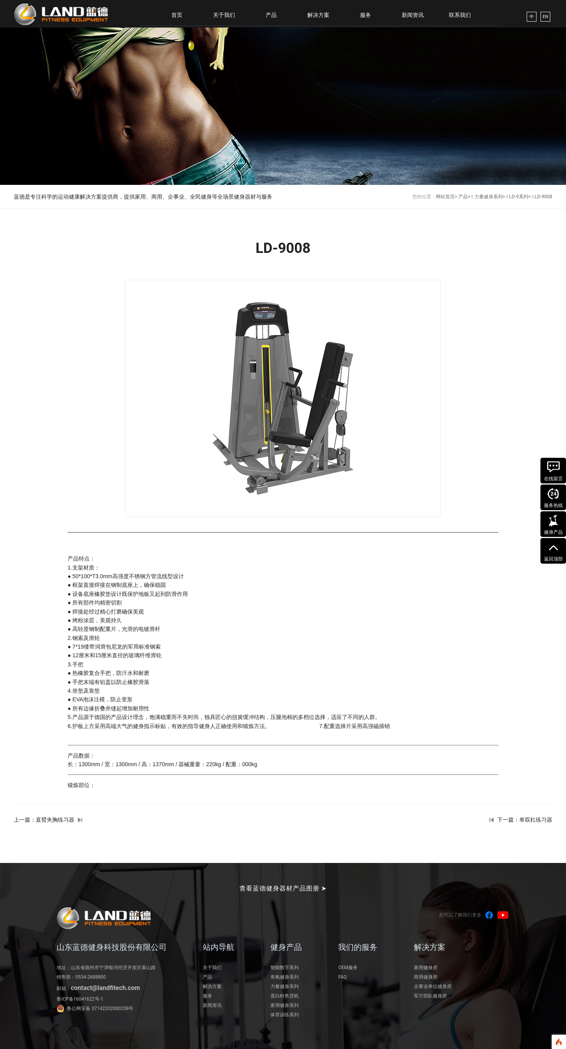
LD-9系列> (520, 196)
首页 (176, 15)
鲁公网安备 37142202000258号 (100, 1008)
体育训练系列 (284, 1015)
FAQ (342, 977)
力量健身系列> (489, 196)
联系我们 (460, 15)
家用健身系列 (284, 1005)
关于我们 (224, 15)
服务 (365, 15)
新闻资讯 (413, 15)
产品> (464, 196)
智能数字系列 (284, 967)
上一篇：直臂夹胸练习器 (44, 820)
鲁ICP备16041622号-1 (80, 999)
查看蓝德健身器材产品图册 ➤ (283, 888)
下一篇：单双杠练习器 (524, 820)
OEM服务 (348, 967)
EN (545, 16)
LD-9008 (543, 196)
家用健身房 (425, 967)
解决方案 (318, 15)
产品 (271, 15)
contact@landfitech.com (105, 988)
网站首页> (446, 196)
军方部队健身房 (430, 996)
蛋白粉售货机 (284, 996)
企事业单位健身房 (433, 986)
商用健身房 (425, 977)
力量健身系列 (284, 986)
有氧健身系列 (284, 977)
